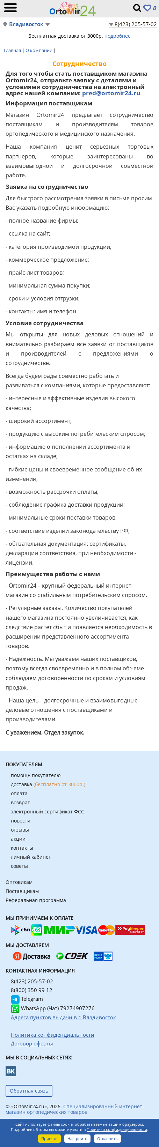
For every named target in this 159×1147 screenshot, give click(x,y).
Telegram (27, 998)
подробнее (117, 35)
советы (19, 866)
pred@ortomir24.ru (111, 93)
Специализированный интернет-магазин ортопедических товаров (75, 1109)
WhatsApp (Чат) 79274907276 (53, 1008)
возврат (20, 802)
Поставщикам (22, 891)
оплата (19, 793)
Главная (13, 50)
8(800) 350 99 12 (31, 989)
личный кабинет (31, 857)
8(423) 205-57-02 (136, 24)
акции (18, 838)
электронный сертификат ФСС (47, 811)
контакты (22, 847)
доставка (48, 784)
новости (20, 820)
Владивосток (26, 24)
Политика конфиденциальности (117, 1129)
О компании (39, 50)
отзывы (20, 829)
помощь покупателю (36, 775)
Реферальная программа (36, 900)
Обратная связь (29, 1090)
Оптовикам (19, 882)
